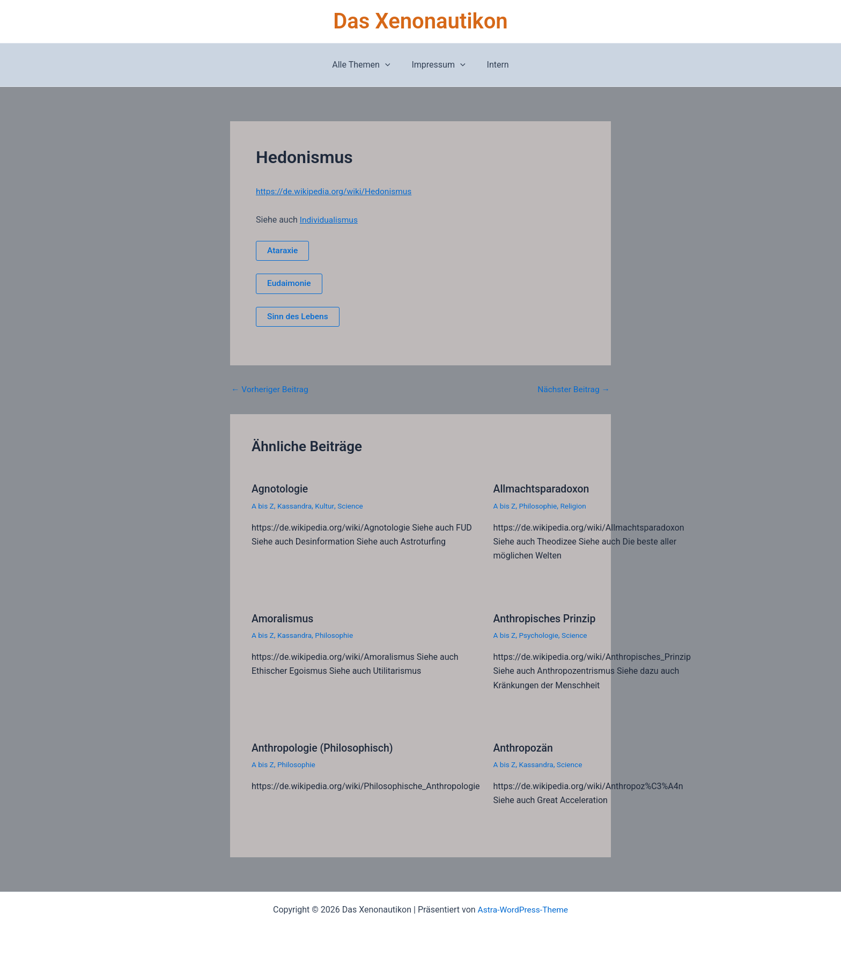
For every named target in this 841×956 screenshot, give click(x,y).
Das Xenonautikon (420, 21)
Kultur (326, 506)
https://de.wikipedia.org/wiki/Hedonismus (336, 191)
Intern (494, 65)
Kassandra (295, 506)
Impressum (438, 64)
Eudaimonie (289, 283)
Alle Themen (365, 64)
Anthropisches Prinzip (546, 618)
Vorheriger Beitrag (271, 390)
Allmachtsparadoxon (542, 489)
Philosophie (539, 506)
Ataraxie (283, 250)
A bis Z (263, 506)
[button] (389, 64)
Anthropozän (524, 747)
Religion (575, 506)
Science (353, 506)
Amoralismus (283, 618)
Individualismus (329, 219)
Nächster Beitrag (572, 390)
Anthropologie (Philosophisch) (324, 747)
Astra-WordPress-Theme (523, 909)
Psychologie (540, 635)
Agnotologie (280, 489)
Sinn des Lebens (298, 317)
